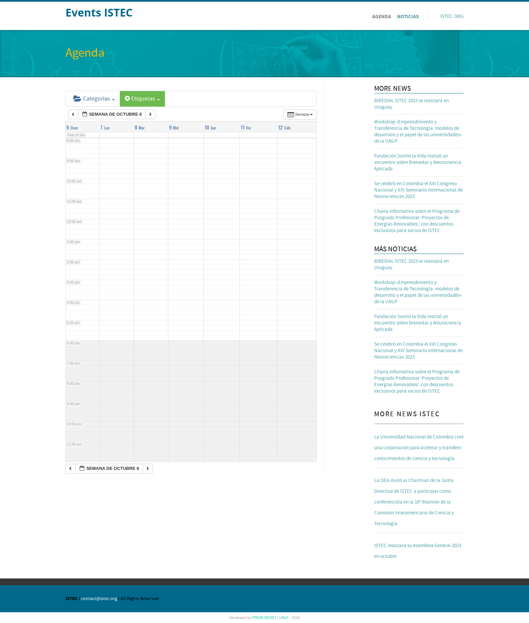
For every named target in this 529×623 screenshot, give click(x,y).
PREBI (258, 618)
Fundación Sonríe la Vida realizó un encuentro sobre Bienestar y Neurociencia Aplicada (417, 162)
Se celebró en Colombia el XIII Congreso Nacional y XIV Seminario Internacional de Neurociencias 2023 (418, 190)
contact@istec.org (99, 599)
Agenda (381, 16)
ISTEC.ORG (452, 16)
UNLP (284, 618)
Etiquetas (142, 99)
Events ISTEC (99, 12)
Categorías (94, 99)
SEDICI (270, 618)
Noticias (408, 16)
